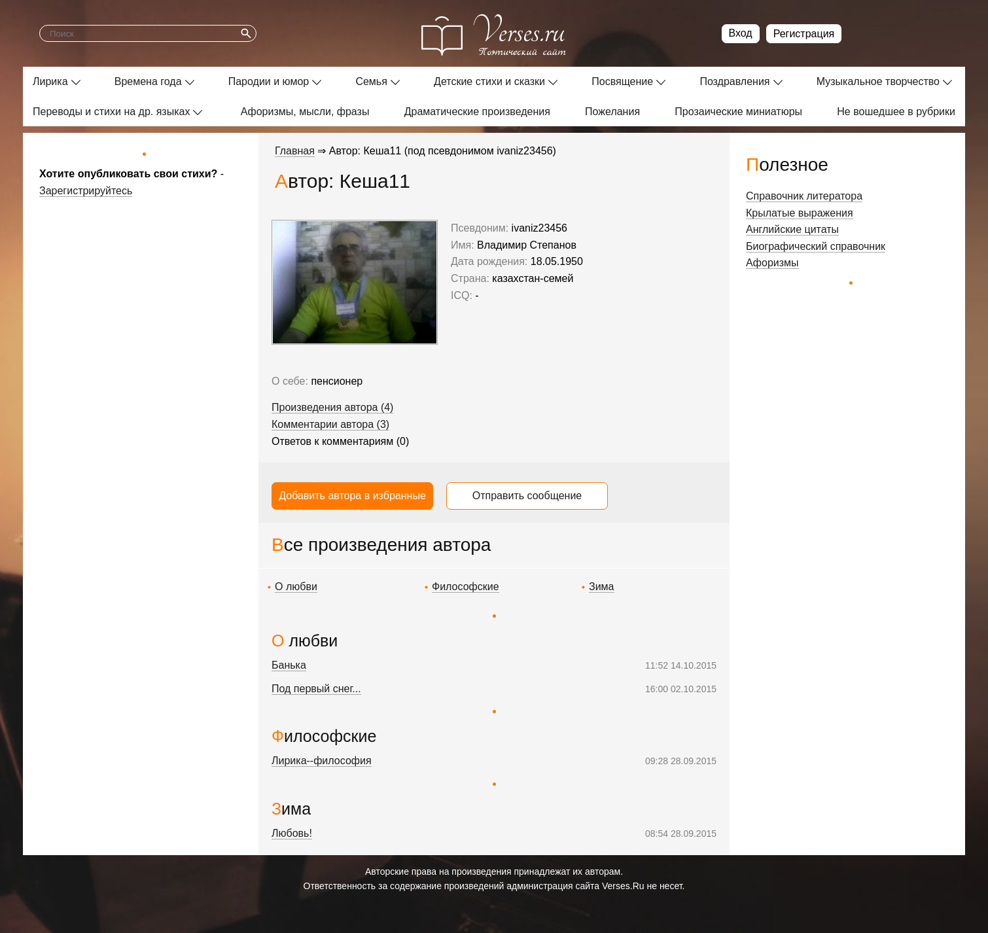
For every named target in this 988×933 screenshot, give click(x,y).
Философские (465, 586)
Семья (371, 81)
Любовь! (292, 833)
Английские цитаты (792, 229)
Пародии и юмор (268, 81)
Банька (289, 665)
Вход (740, 33)
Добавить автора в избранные (352, 495)
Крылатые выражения (799, 213)
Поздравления (734, 81)
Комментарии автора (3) (330, 424)
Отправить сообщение (527, 495)
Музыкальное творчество (878, 81)
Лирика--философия (322, 760)
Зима (601, 586)
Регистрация (804, 33)
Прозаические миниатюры (738, 111)
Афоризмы (772, 262)
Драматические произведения (477, 111)
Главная (295, 150)
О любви (296, 586)
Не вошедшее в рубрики (896, 111)
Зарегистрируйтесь (85, 190)
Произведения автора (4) (332, 407)
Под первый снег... (316, 688)
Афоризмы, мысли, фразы (305, 111)
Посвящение (622, 81)
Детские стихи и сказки (489, 81)
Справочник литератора (804, 196)
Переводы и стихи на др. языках (111, 111)
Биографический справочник (815, 246)
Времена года (148, 81)
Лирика (50, 81)
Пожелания (612, 111)
